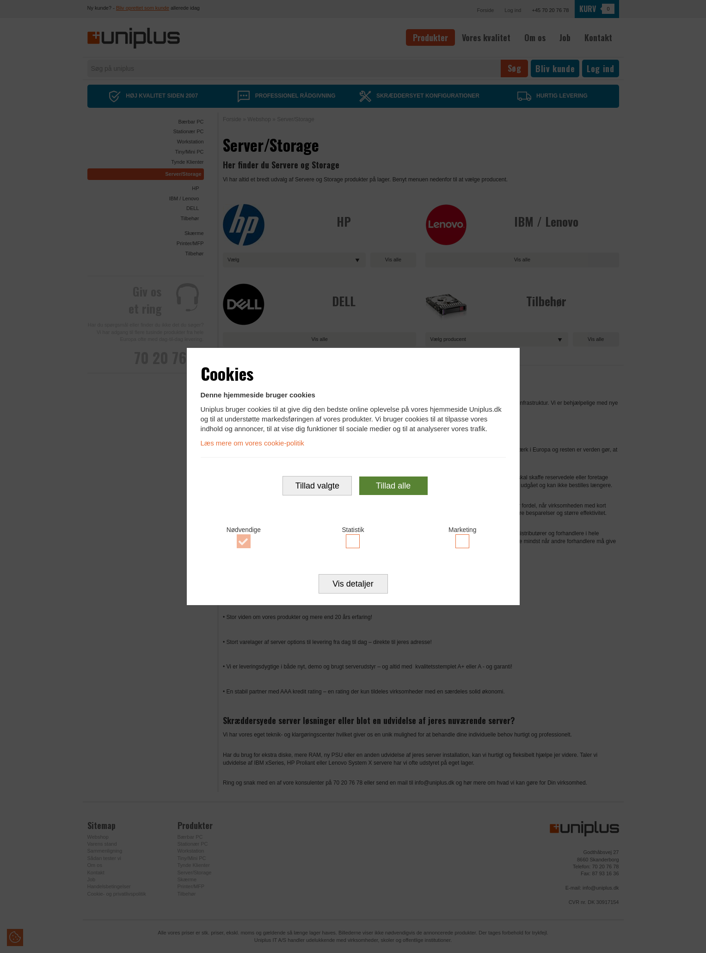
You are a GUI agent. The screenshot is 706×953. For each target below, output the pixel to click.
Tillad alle (393, 485)
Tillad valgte (317, 485)
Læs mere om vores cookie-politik (252, 443)
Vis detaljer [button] (353, 583)
